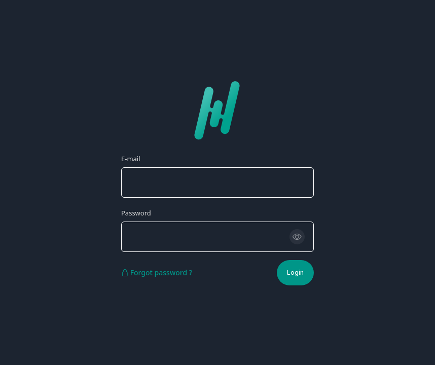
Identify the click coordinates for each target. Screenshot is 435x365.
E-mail (130, 158)
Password (136, 212)
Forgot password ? (156, 272)
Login (295, 272)
